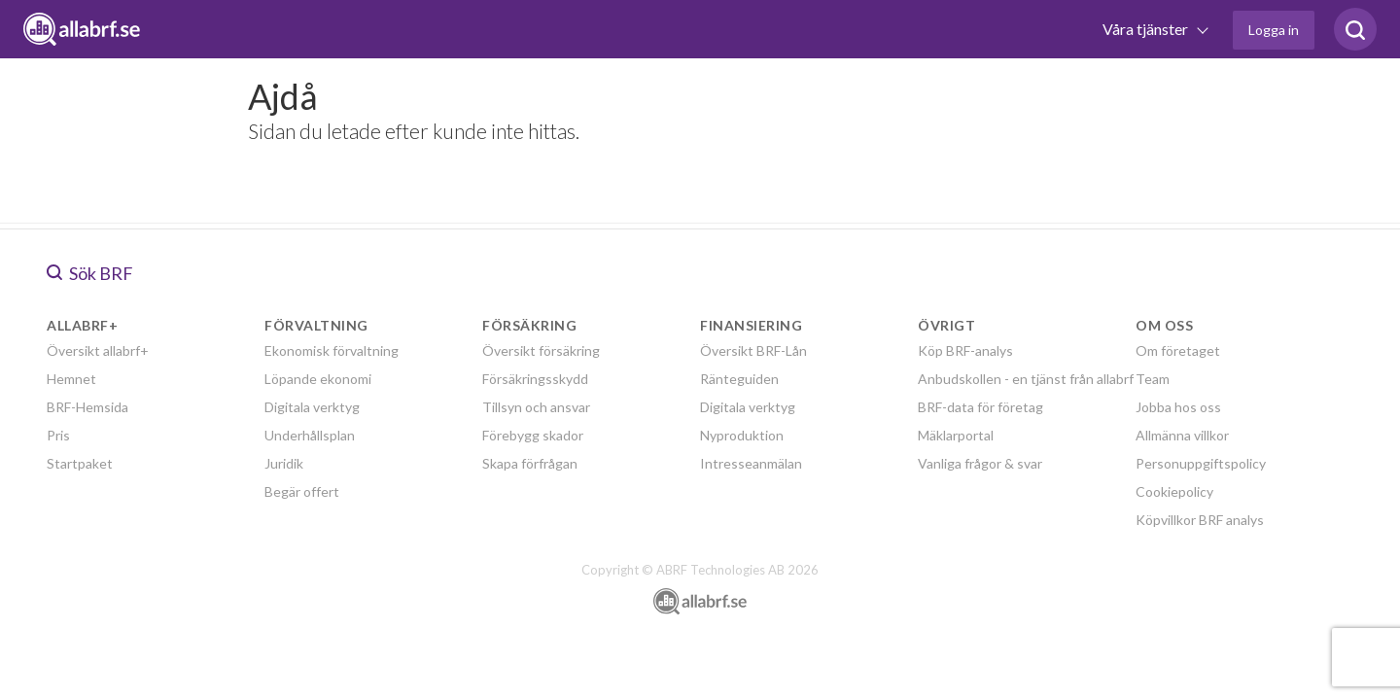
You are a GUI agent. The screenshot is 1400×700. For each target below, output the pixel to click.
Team (1153, 378)
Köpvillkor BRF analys (1200, 519)
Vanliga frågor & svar (980, 463)
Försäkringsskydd (535, 378)
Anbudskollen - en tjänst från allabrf (1026, 378)
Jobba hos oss (1178, 407)
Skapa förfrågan (530, 463)
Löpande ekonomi (317, 378)
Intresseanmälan (751, 463)
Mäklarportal (956, 435)
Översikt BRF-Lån (753, 350)
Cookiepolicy (1174, 491)
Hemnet (71, 378)
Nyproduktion (742, 435)
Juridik (283, 463)
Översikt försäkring (541, 350)
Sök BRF (90, 273)
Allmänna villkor (1182, 435)
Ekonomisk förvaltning (331, 350)
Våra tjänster (1146, 28)
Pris (58, 435)
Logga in (1273, 29)
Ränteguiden (739, 378)
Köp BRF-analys (965, 350)
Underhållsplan (309, 435)
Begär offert (301, 491)
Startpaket (80, 463)
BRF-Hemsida (87, 407)
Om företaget (1178, 350)
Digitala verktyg (312, 407)
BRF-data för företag (980, 407)
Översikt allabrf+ (98, 350)
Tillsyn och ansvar (536, 407)
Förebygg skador (532, 435)
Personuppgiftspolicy (1201, 463)
